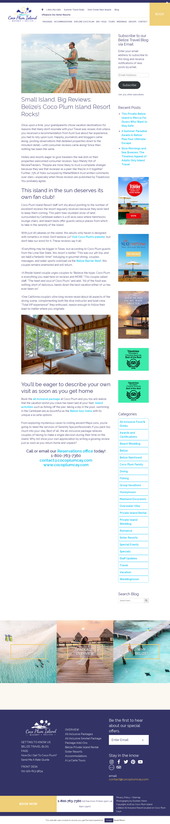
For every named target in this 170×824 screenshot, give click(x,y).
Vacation (125, 572)
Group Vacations (130, 485)
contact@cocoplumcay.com (66, 460)
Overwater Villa (130, 506)
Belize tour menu (81, 411)
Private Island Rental (133, 512)
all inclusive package (46, 399)
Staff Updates (128, 558)
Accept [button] (109, 820)
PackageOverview (85, 652)
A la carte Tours (75, 760)
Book (159, 14)
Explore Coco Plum (84, 22)
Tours (111, 22)
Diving (124, 471)
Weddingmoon (129, 579)
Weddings (122, 22)
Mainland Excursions (133, 499)
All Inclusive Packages (79, 734)
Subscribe (129, 85)
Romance (126, 530)
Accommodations (63, 22)
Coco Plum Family (131, 464)
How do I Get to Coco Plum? (39, 755)
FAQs (24, 751)
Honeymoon (128, 492)
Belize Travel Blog (35, 746)
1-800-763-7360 (53, 10)
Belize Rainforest (131, 457)
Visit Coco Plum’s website (88, 236)
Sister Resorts (129, 537)
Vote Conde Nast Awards (99, 10)
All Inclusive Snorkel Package (83, 738)
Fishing (124, 478)
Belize (124, 450)
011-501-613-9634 (32, 771)
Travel (124, 565)
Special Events (129, 544)
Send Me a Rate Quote (35, 759)
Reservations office (75, 451)
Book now (28, 804)
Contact (142, 22)
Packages (47, 22)
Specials (125, 551)
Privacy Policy (123, 797)
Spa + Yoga (101, 22)
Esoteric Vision (140, 801)
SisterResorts (28, 652)
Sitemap (136, 797)
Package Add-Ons (76, 742)
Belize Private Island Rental (82, 747)
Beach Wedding (130, 443)
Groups (132, 22)
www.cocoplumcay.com (66, 464)
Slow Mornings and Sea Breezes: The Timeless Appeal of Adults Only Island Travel (134, 156)
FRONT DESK (29, 766)
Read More (119, 820)
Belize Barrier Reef (88, 260)
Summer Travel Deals (74, 10)
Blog (116, 10)
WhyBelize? (141, 652)
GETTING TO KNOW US (36, 742)
